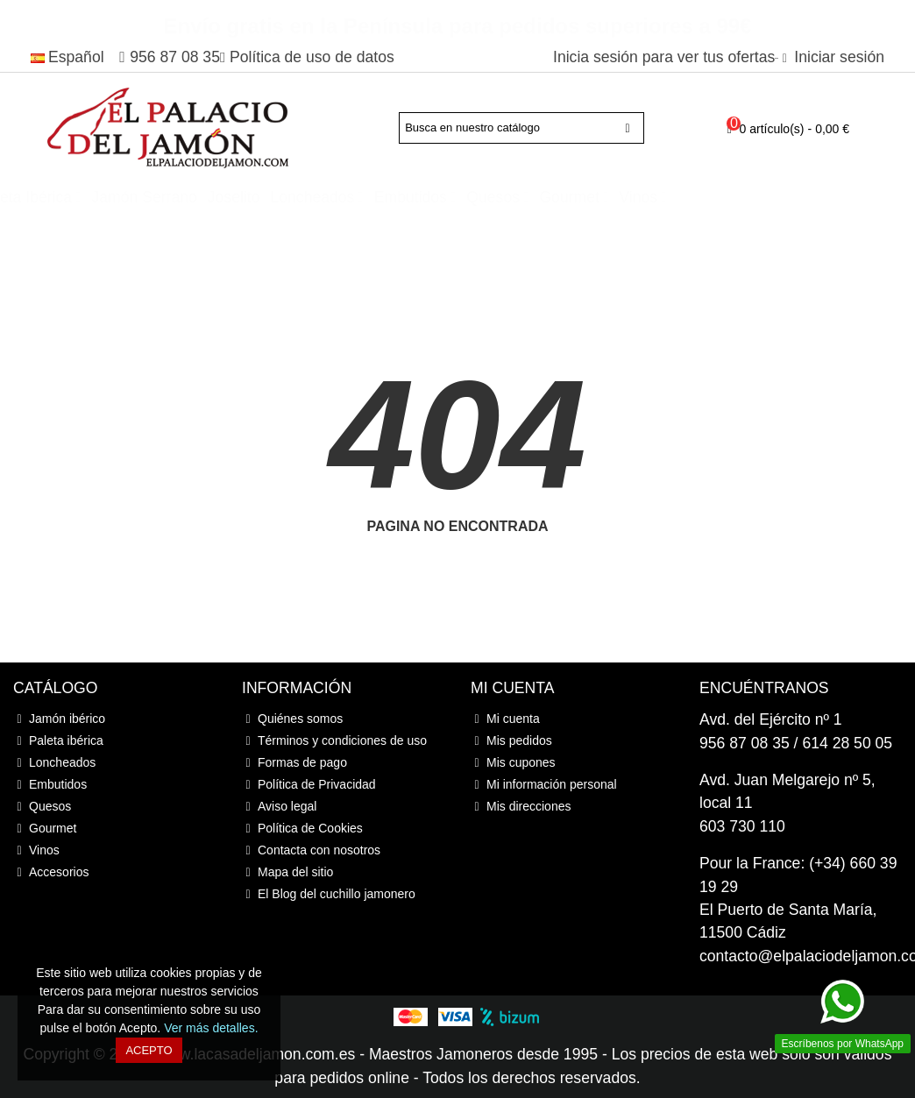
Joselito (390, 197)
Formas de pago (294, 763)
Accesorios (88, 219)
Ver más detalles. (211, 1028)
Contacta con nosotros (311, 850)
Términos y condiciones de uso (334, 741)
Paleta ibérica (181, 197)
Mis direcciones (521, 806)
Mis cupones (513, 763)
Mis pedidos (511, 741)
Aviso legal (279, 806)
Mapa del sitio (287, 872)
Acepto (148, 1050)
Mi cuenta (505, 719)
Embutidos (566, 197)
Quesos (649, 197)
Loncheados (469, 197)
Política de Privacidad (309, 785)
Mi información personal (544, 785)
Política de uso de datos (312, 57)
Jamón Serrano (300, 197)
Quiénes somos (292, 719)
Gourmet (725, 197)
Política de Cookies (302, 828)
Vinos (794, 197)
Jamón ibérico (66, 197)
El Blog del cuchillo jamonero (328, 894)
